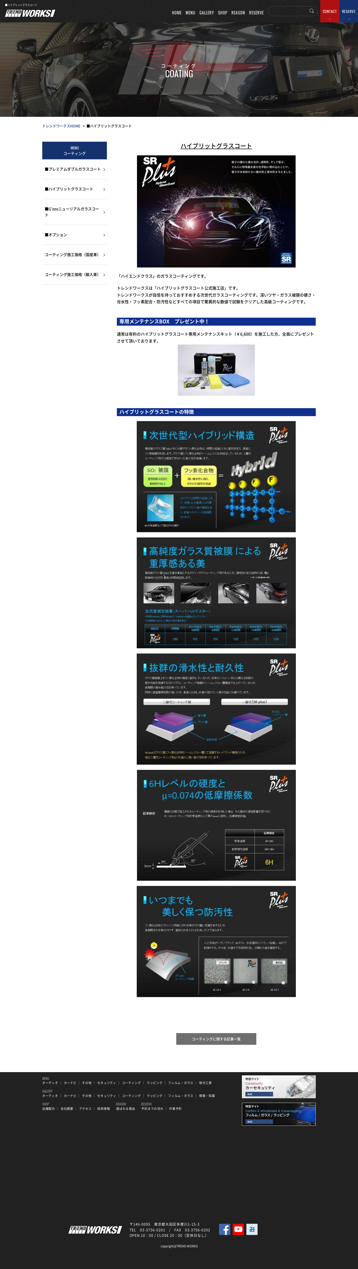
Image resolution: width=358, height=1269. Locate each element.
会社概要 (67, 1108)
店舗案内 (48, 1108)
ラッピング (155, 1083)
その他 (86, 1083)
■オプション (56, 234)
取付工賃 (205, 1083)
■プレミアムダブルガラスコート (73, 169)
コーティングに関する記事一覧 (216, 1038)
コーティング (131, 1083)
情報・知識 (207, 1096)
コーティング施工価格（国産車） (73, 254)
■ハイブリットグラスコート (69, 189)
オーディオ (50, 1083)
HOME (177, 13)
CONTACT (330, 11)
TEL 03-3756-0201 (147, 1229)
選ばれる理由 (125, 1108)
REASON (238, 13)
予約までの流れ (152, 1108)
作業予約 (175, 1108)
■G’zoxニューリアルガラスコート (72, 212)
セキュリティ (106, 1083)
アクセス (85, 1108)
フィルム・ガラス (180, 1083)
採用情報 (103, 1108)
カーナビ (70, 1083)
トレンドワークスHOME (61, 125)
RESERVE (349, 11)
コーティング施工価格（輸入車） (73, 274)
